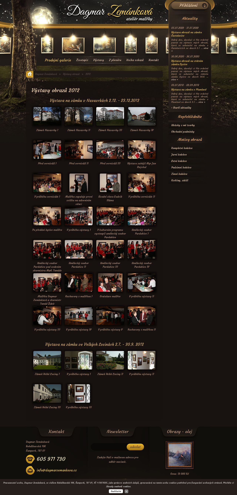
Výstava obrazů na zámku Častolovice (186, 34)
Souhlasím (116, 491)
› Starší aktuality (181, 107)
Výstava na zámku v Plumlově (188, 89)
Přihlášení (189, 5)
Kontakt (154, 60)
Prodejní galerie (58, 60)
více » (174, 79)
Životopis (82, 60)
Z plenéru (115, 60)
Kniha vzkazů (134, 60)
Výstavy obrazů (71, 74)
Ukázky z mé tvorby (183, 125)
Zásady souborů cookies (118, 486)
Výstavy (98, 60)
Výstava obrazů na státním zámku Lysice (187, 62)
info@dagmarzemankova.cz (57, 470)
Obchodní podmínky (182, 131)
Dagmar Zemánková (46, 74)
